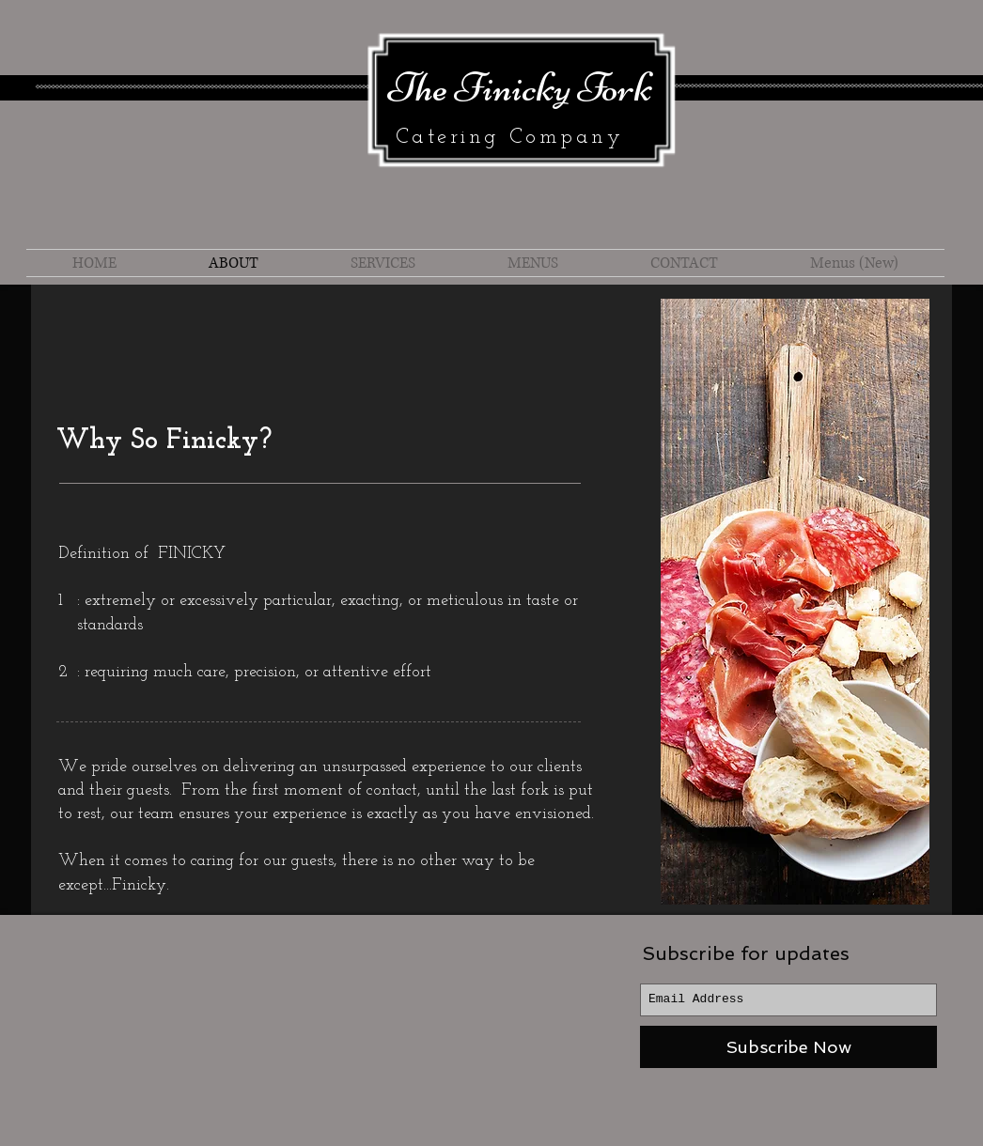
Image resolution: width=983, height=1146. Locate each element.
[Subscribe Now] (788, 1047)
